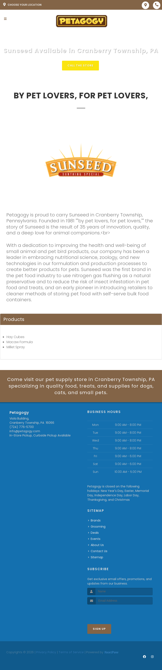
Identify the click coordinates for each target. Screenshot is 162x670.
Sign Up (99, 629)
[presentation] (109, 612)
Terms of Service (71, 652)
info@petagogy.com (24, 431)
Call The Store (80, 65)
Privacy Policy (46, 652)
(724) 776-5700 (21, 427)
